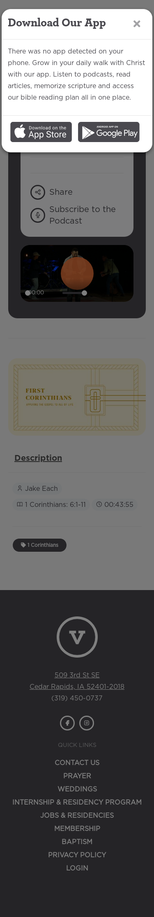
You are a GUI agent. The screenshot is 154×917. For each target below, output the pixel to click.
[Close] (137, 23)
